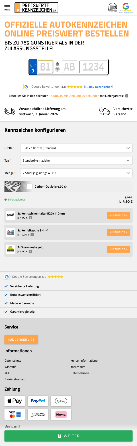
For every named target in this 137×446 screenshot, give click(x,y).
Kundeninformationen (84, 360)
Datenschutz (12, 360)
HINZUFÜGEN (118, 215)
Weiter (72, 436)
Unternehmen (79, 373)
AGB (7, 373)
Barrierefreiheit (14, 379)
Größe (8, 148)
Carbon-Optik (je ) (51, 186)
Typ (6, 160)
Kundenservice (21, 339)
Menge (9, 172)
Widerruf (10, 366)
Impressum (77, 366)
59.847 (98, 87)
